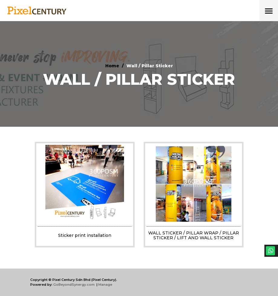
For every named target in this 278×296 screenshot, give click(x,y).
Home (112, 65)
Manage (105, 284)
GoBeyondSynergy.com (74, 284)
